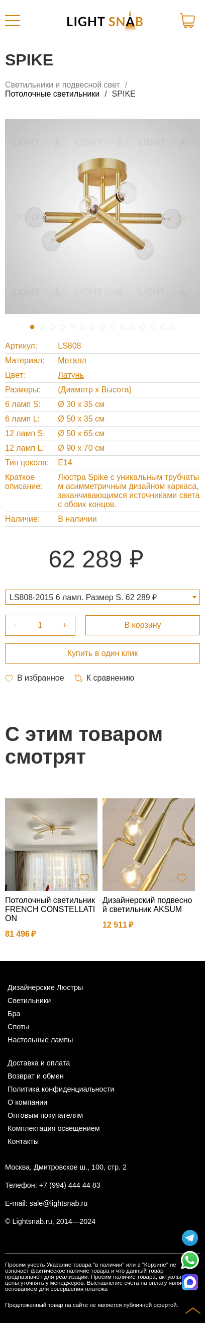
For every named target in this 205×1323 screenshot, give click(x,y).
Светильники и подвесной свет (62, 84)
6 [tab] (82, 326)
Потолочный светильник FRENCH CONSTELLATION (50, 909)
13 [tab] (152, 326)
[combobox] (102, 597)
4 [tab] (62, 326)
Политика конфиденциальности (61, 1089)
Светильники (29, 1001)
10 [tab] (122, 326)
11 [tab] (132, 326)
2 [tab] (42, 326)
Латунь (71, 375)
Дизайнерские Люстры (45, 987)
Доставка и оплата (39, 1063)
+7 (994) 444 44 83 (69, 1185)
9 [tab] (112, 326)
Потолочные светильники (52, 94)
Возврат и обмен (36, 1076)
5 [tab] (72, 326)
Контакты (23, 1141)
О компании (27, 1102)
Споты (18, 1027)
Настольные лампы (40, 1040)
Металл (72, 360)
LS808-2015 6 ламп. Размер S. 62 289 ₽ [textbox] (83, 597)
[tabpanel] (102, 216)
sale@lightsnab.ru (58, 1203)
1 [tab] (32, 326)
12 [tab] (142, 326)
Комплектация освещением (54, 1128)
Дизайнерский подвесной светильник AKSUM (147, 905)
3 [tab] (52, 326)
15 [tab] (172, 326)
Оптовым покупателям (45, 1115)
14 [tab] (162, 326)
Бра (14, 1014)
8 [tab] (102, 326)
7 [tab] (92, 326)
